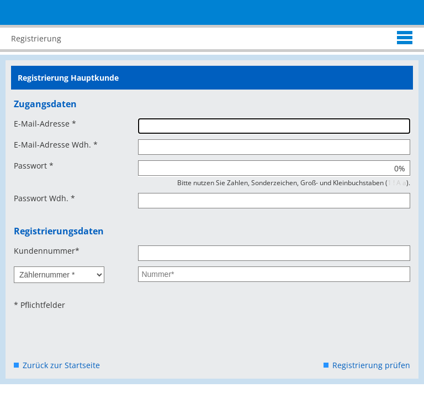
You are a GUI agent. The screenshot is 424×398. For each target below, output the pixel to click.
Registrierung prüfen (371, 365)
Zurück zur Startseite (61, 365)
